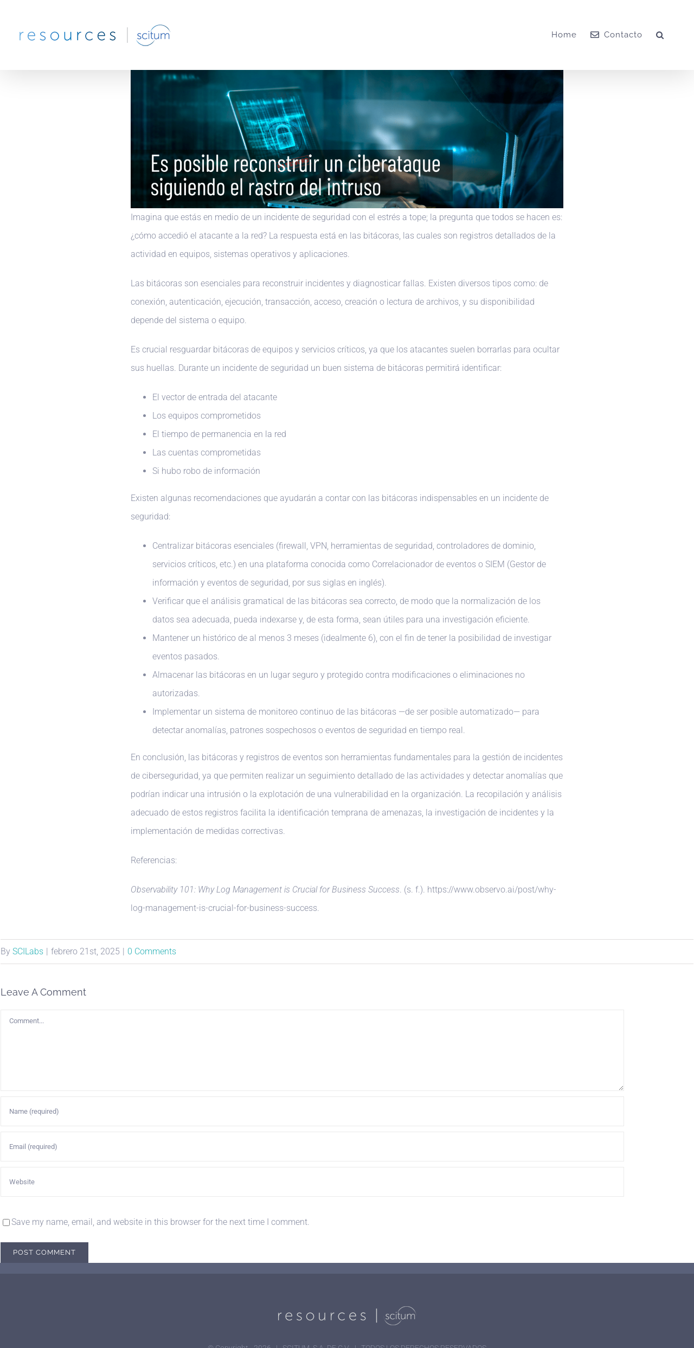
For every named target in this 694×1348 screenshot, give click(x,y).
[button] (660, 35)
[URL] (312, 1182)
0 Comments (151, 951)
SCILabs (27, 951)
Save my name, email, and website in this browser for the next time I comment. (160, 1222)
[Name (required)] (312, 1111)
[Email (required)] (312, 1146)
